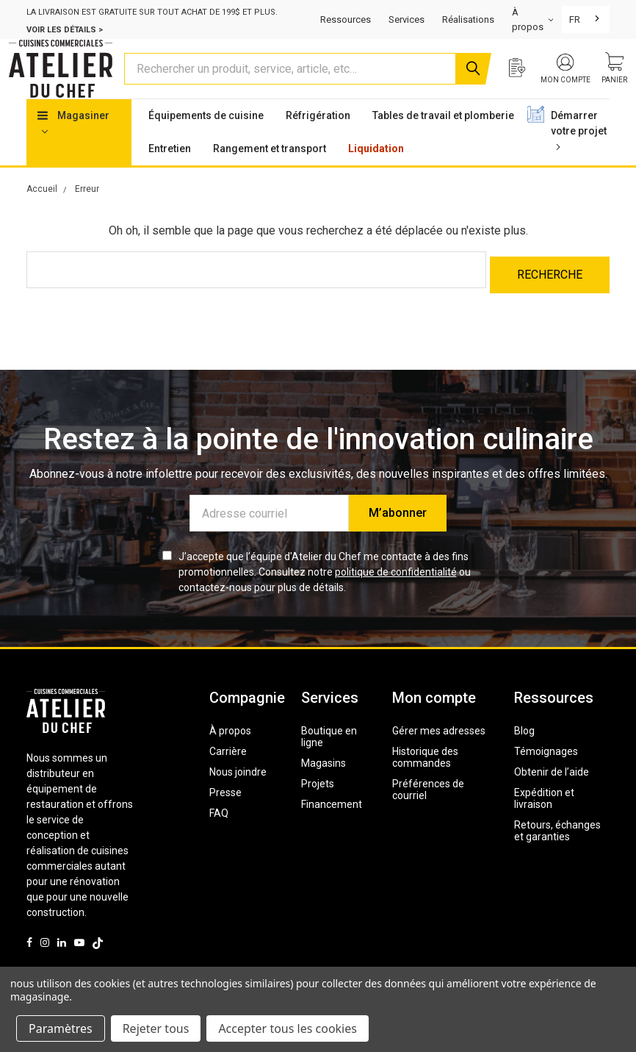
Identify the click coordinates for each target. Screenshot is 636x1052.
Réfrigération (318, 143)
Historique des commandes (425, 780)
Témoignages (546, 774)
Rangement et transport (269, 176)
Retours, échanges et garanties (557, 853)
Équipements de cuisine (206, 143)
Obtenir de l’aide (551, 795)
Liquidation (376, 176)
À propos (230, 753)
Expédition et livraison (544, 821)
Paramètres (61, 1028)
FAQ (218, 836)
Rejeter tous (156, 1028)
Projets (317, 806)
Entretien (169, 176)
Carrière (228, 774)
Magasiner (73, 149)
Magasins (323, 786)
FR (574, 19)
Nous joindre (238, 795)
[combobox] (586, 19)
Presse (225, 815)
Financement (331, 827)
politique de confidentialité (396, 595)
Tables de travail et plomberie (443, 143)
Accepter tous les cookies (287, 1028)
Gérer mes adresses (438, 753)
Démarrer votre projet (579, 157)
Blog (524, 753)
